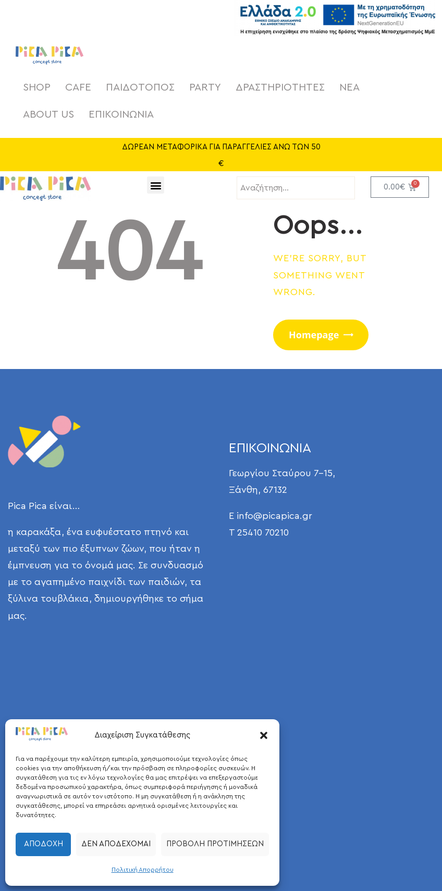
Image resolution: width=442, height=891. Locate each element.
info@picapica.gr (274, 515)
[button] (264, 735)
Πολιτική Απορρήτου (143, 870)
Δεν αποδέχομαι (116, 844)
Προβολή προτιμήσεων (215, 844)
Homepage (314, 334)
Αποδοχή (43, 844)
